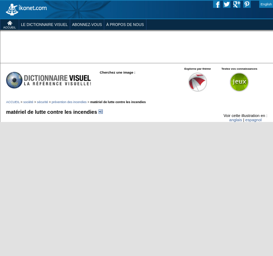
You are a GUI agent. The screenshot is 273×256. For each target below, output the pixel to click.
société (28, 102)
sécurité (42, 102)
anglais (235, 120)
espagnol (253, 120)
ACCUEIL (13, 102)
